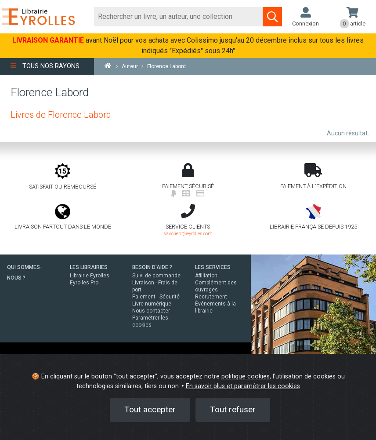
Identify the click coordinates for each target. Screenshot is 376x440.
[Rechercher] (178, 16)
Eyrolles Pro (84, 283)
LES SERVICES (213, 267)
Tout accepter (150, 409)
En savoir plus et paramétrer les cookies (243, 386)
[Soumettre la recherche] (272, 16)
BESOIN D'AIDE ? (152, 267)
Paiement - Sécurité (156, 297)
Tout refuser (233, 409)
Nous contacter (151, 311)
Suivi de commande (156, 276)
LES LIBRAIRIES (89, 267)
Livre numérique (151, 304)
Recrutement (211, 297)
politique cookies (245, 376)
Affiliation (206, 276)
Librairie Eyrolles (89, 276)
